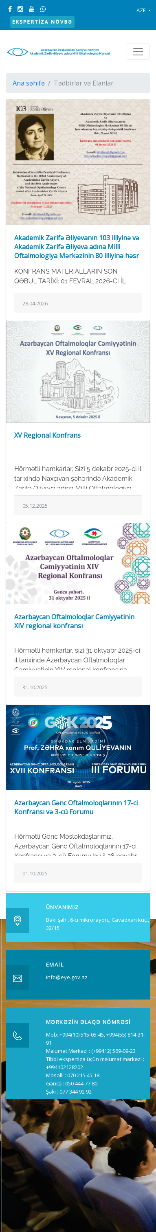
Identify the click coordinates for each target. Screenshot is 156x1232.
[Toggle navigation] (138, 52)
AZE (141, 10)
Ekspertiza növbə (42, 22)
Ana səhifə (29, 83)
